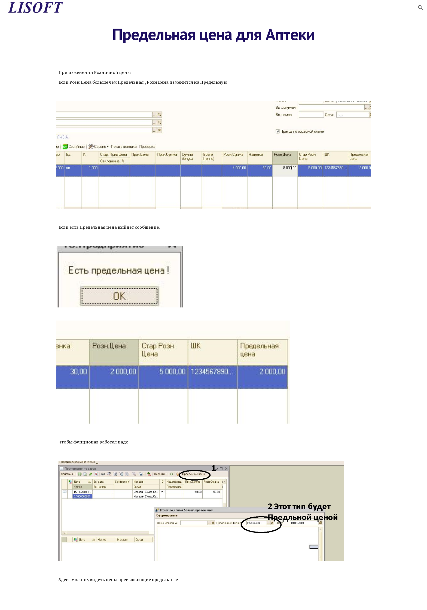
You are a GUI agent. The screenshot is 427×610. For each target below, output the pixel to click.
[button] (420, 7)
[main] (213, 34)
